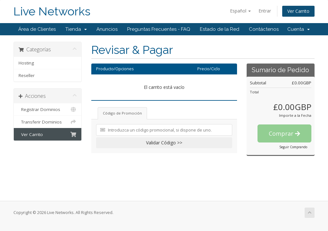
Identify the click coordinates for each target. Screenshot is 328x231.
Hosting (26, 63)
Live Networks (51, 11)
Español (240, 11)
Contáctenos (264, 29)
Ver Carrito (298, 11)
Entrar (264, 11)
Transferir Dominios (48, 122)
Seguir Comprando (293, 147)
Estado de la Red (219, 29)
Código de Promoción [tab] (122, 113)
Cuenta (298, 29)
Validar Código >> (164, 143)
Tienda (76, 29)
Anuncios (107, 29)
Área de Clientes (37, 29)
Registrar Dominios (48, 109)
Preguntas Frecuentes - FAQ (158, 29)
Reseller (27, 75)
